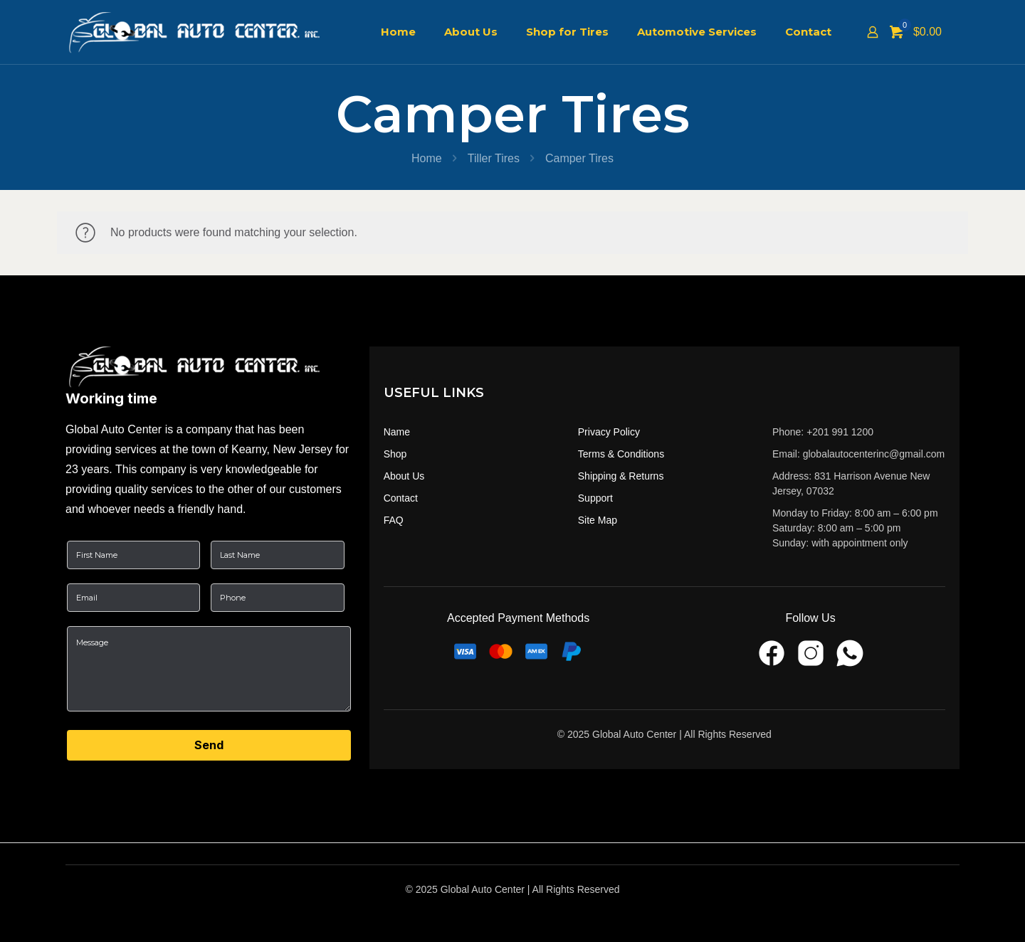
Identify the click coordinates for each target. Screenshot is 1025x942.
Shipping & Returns (621, 476)
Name (397, 432)
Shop (395, 454)
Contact (401, 498)
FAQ (394, 520)
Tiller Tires (494, 158)
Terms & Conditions (621, 454)
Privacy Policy (609, 432)
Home (426, 158)
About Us (404, 476)
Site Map (597, 520)
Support (595, 498)
